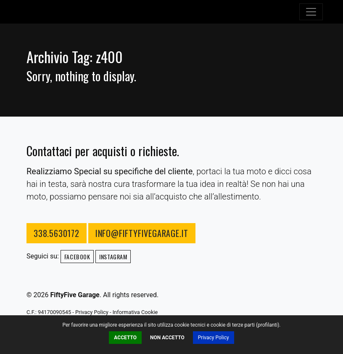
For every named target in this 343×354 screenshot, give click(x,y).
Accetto (125, 338)
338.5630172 (56, 233)
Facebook (77, 256)
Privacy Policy (213, 338)
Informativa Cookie (135, 312)
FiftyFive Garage (58, 12)
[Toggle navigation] (311, 11)
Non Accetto (167, 338)
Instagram (113, 256)
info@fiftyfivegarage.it (141, 233)
